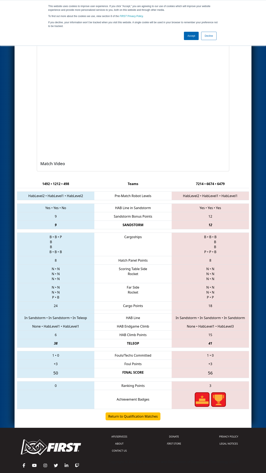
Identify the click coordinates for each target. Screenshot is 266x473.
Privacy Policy (131, 16)
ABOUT (119, 443)
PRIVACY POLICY (228, 436)
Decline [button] (209, 35)
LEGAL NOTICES (228, 443)
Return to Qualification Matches (133, 416)
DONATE (174, 436)
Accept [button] (191, 35)
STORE (174, 443)
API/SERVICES (119, 436)
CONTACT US (119, 450)
